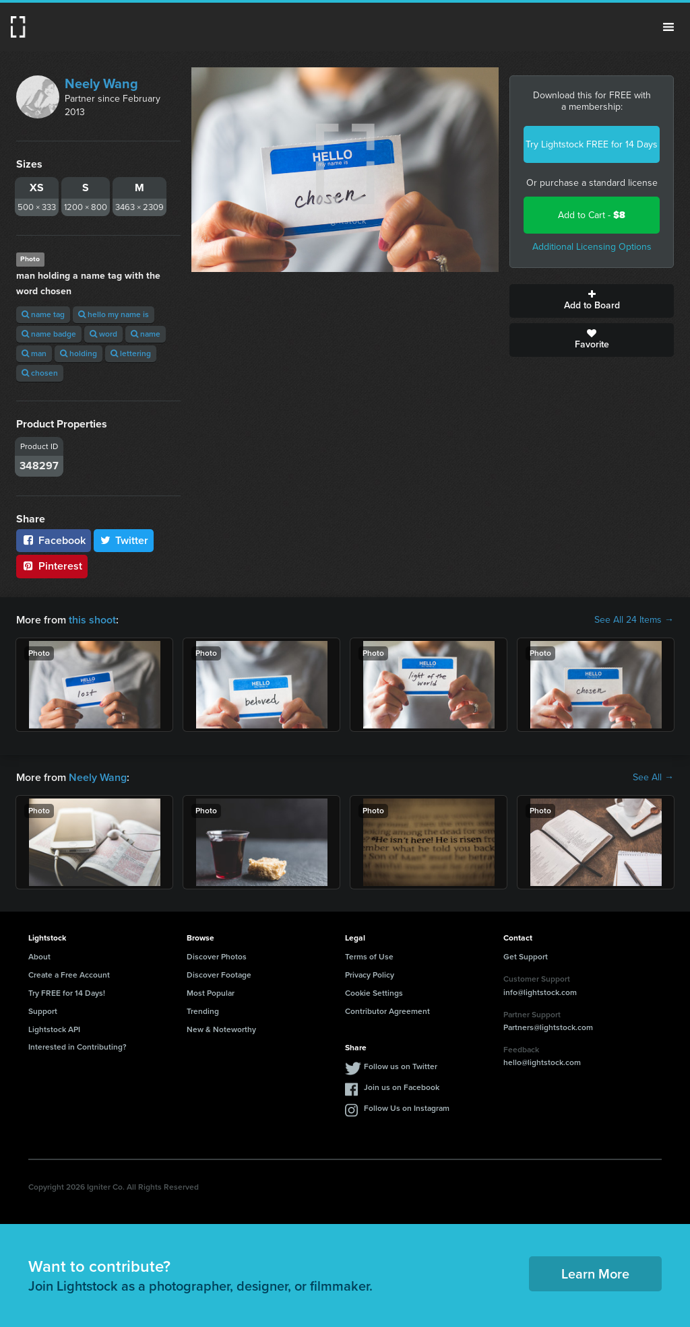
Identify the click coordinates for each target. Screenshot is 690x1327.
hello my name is (113, 314)
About (39, 957)
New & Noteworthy (221, 1029)
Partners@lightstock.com (548, 1027)
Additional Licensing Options (592, 247)
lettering (131, 353)
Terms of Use (369, 957)
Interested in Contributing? (77, 1047)
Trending (203, 1011)
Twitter (124, 540)
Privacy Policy (369, 975)
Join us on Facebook (401, 1087)
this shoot (92, 619)
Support (42, 1011)
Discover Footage (219, 975)
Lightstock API (54, 1029)
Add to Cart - (591, 215)
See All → (653, 777)
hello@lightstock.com (542, 1062)
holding (78, 353)
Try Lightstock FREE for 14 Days (592, 144)
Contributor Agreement (387, 1011)
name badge (49, 334)
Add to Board (592, 301)
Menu (668, 27)
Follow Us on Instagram (406, 1108)
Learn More (595, 1274)
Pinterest (52, 566)
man (34, 353)
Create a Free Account (69, 975)
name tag (43, 314)
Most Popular (210, 993)
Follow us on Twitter (400, 1066)
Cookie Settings (374, 993)
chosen (40, 373)
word (103, 334)
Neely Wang (101, 83)
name (145, 334)
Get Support (525, 957)
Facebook (54, 540)
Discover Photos (217, 957)
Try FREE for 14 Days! (66, 993)
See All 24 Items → (634, 620)
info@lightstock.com (540, 992)
